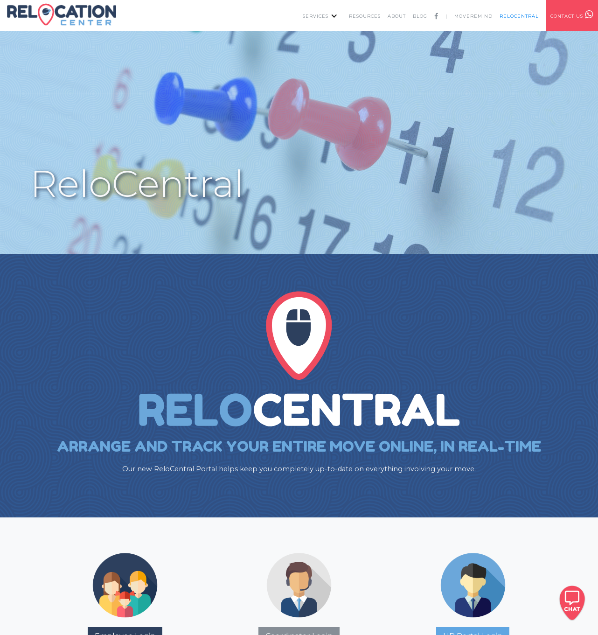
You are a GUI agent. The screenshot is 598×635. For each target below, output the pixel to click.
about (397, 16)
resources (365, 16)
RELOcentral (519, 16)
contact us (571, 14)
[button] (318, 15)
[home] (62, 14)
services (315, 16)
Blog (420, 16)
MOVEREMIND (473, 16)
